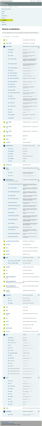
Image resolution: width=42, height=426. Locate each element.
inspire (7, 290)
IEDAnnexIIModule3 (11, 281)
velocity (11, 401)
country (11, 414)
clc (10, 298)
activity (11, 172)
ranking (11, 96)
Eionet (6, 6)
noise (7, 324)
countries (11, 55)
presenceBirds (12, 90)
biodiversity (9, 135)
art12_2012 (8, 43)
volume (11, 404)
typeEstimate (12, 114)
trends (11, 112)
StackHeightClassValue (14, 227)
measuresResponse (13, 81)
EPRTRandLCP (9, 179)
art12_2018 (8, 46)
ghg (7, 257)
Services (3, 22)
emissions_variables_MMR (15, 260)
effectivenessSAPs (13, 63)
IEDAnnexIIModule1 (11, 276)
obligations (12, 158)
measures (11, 70)
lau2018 (8, 313)
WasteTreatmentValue (14, 236)
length (11, 391)
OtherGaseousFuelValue (14, 215)
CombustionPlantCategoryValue (16, 184)
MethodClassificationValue (15, 205)
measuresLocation (13, 75)
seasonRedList (12, 106)
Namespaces (4, 24)
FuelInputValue (12, 195)
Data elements (4, 15)
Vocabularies (4, 20)
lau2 (7, 310)
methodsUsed (12, 84)
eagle (11, 300)
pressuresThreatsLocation (15, 92)
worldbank (8, 411)
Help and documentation (6, 9)
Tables (3, 13)
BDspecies (12, 49)
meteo (11, 393)
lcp (7, 318)
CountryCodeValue (13, 187)
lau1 (7, 307)
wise (7, 408)
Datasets (3, 11)
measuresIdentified (13, 73)
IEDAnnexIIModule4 (11, 286)
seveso (8, 331)
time (10, 399)
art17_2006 (8, 122)
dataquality (8, 164)
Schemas (3, 17)
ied (7, 273)
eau (10, 345)
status (11, 160)
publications (9, 328)
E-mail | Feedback (5, 422)
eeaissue (11, 156)
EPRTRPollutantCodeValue (15, 191)
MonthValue (12, 212)
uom (7, 377)
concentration (12, 386)
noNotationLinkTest (13, 353)
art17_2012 (8, 126)
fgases (7, 251)
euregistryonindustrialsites (12, 241)
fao (7, 247)
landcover (8, 295)
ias (6, 270)
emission (11, 388)
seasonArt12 (12, 102)
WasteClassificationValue (14, 233)
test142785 (12, 358)
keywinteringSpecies (14, 67)
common (8, 142)
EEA (7, 1)
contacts (11, 148)
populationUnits (13, 86)
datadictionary (9, 145)
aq (6, 39)
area (10, 383)
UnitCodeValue (12, 229)
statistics (11, 396)
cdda (7, 139)
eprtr (7, 168)
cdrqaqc (11, 52)
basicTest (11, 337)
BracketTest (12, 340)
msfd (7, 321)
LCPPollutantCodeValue (14, 198)
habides (8, 266)
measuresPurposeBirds (14, 78)
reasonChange (12, 98)
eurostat (8, 244)
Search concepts (15, 36)
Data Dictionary (10, 6)
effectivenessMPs (13, 58)
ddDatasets (12, 151)
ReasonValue (12, 223)
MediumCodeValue (13, 202)
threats (11, 109)
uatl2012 (11, 303)
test (7, 334)
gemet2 (8, 254)
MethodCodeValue (13, 208)
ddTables (11, 153)
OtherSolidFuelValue (14, 219)
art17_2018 (8, 131)
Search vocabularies (7, 36)
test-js (11, 355)
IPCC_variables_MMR (14, 263)
